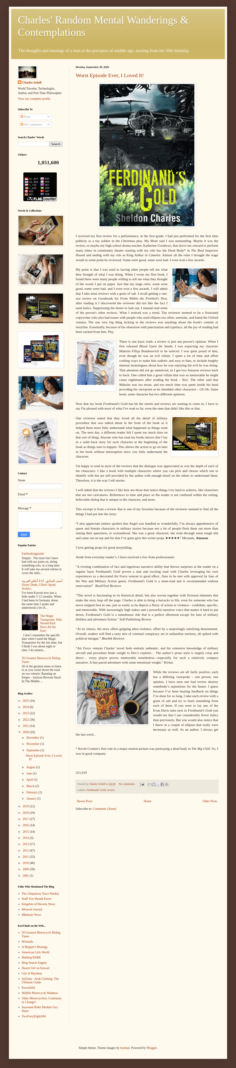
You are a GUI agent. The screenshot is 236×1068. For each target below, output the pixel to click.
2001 (26, 875)
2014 (26, 838)
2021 (26, 726)
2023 (26, 713)
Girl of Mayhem (32, 973)
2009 (26, 869)
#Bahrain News (31, 914)
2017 (26, 819)
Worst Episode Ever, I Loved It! (110, 75)
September (33, 750)
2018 (26, 812)
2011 (26, 856)
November (33, 744)
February (32, 792)
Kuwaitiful (28, 987)
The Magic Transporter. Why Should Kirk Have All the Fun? (51, 623)
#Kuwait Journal (32, 909)
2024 (26, 707)
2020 (26, 732)
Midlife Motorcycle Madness (40, 993)
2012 (26, 850)
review (111, 790)
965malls (27, 941)
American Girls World (36, 952)
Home (147, 801)
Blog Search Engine (34, 962)
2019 (26, 806)
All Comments (31, 124)
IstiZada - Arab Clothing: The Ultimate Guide (40, 980)
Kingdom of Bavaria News (38, 904)
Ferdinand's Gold (96, 790)
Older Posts (210, 801)
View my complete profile (34, 98)
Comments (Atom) (104, 808)
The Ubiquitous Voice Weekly (40, 893)
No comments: (127, 784)
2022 (26, 719)
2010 (26, 863)
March (30, 786)
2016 (26, 825)
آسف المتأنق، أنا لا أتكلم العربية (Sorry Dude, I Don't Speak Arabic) (42, 584)
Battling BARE (31, 957)
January (31, 798)
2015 (26, 831)
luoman (125, 1048)
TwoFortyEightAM (34, 1016)
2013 (26, 844)
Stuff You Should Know (37, 898)
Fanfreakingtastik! (33, 553)
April (30, 779)
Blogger (152, 1048)
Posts (25, 116)
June (29, 773)
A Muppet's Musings (35, 947)
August (31, 767)
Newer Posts (84, 801)
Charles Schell (31, 82)
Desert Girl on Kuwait (36, 968)
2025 (26, 700)
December (33, 737)
